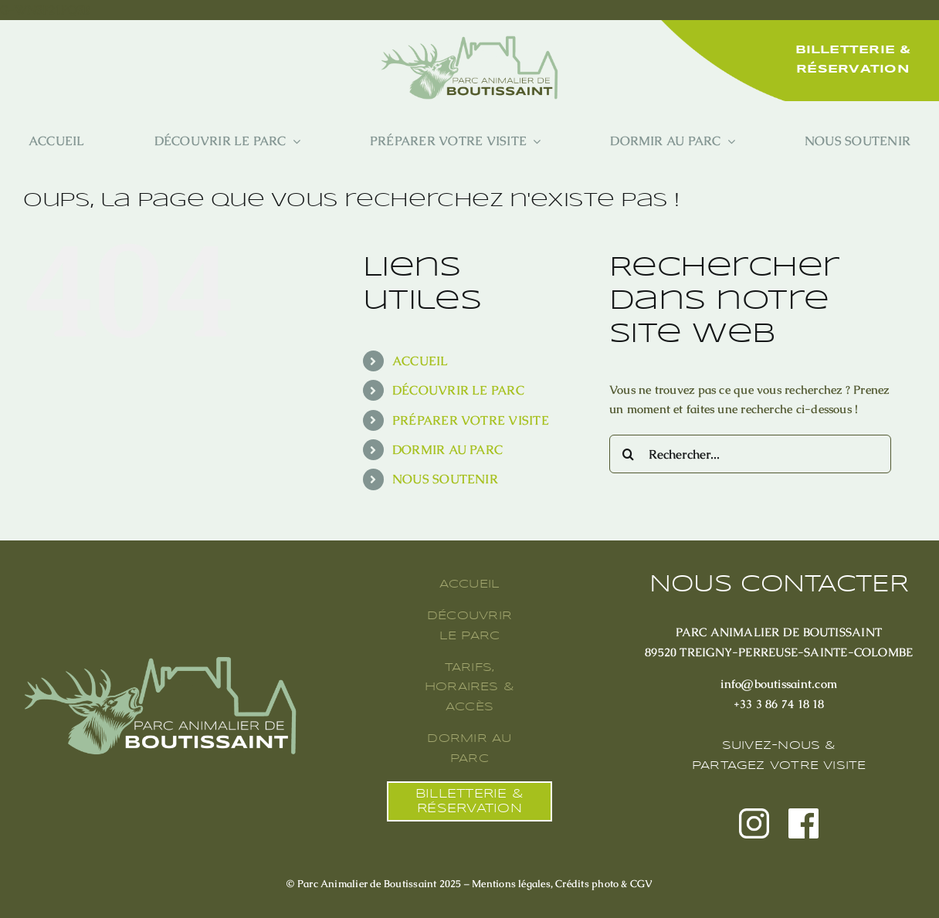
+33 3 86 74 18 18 (779, 703)
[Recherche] (628, 454)
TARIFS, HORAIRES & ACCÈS (469, 687)
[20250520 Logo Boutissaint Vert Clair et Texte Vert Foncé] (469, 41)
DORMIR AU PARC (447, 450)
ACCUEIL (420, 361)
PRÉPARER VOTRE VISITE (470, 420)
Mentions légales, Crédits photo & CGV (562, 883)
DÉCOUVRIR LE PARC (458, 390)
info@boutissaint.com (778, 683)
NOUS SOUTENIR (445, 479)
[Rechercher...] (750, 454)
